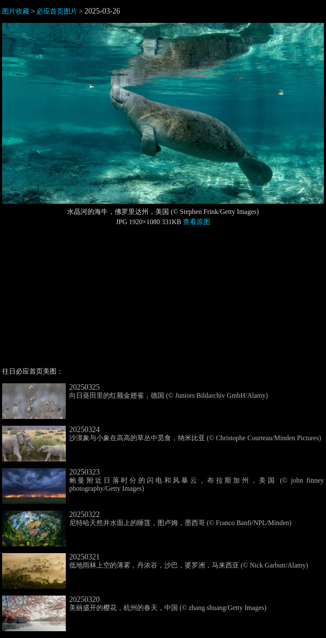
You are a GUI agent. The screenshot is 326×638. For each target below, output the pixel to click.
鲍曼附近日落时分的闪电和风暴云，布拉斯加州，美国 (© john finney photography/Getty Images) (163, 480)
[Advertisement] (163, 300)
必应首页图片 (57, 11)
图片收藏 (15, 11)
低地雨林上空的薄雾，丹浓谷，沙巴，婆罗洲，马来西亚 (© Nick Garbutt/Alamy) (155, 561)
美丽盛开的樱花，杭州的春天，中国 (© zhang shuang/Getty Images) (134, 604)
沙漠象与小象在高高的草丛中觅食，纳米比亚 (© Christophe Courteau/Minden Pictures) (161, 434)
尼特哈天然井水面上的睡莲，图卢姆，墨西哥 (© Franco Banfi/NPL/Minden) (147, 519)
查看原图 (196, 221)
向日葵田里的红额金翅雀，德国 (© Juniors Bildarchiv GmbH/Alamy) (135, 391)
